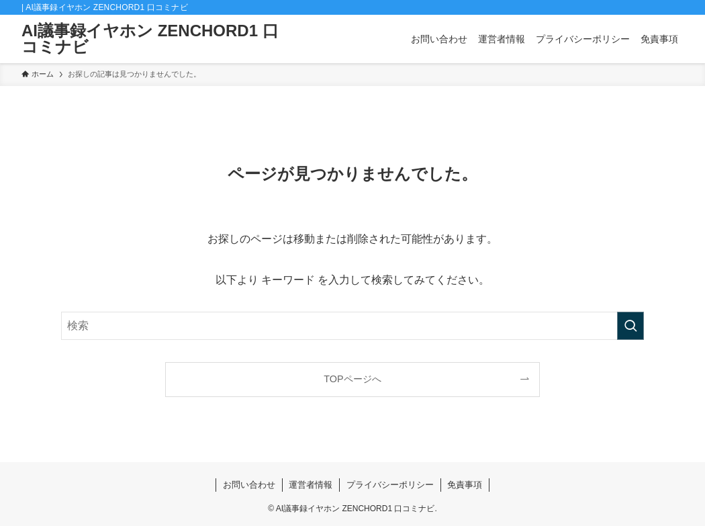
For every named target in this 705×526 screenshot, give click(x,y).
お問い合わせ (249, 485)
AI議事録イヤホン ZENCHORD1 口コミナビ (150, 39)
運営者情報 (310, 485)
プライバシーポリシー (390, 485)
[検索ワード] (352, 326)
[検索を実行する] (630, 326)
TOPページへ (352, 379)
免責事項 (464, 485)
